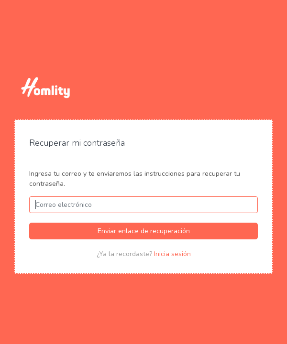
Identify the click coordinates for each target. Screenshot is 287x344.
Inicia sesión (172, 253)
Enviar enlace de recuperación (144, 231)
